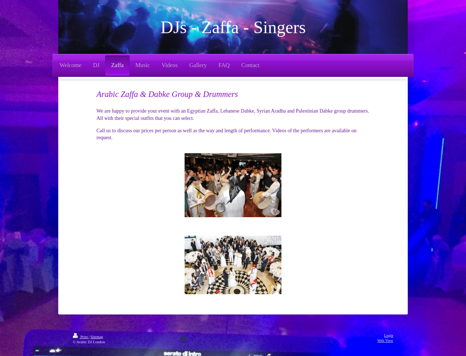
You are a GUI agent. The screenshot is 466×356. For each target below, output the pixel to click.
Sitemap (96, 337)
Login (388, 335)
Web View (385, 341)
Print (81, 337)
